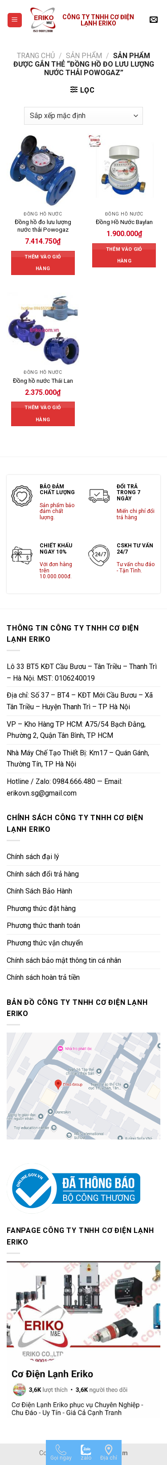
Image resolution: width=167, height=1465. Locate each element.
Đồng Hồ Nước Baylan (124, 221)
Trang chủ (36, 55)
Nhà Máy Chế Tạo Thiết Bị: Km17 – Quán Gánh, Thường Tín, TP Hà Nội (78, 759)
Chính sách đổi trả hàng (43, 874)
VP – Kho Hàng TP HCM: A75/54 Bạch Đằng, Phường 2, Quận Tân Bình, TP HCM (76, 730)
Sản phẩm (84, 55)
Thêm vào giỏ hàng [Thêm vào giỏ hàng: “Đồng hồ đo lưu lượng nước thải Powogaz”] (42, 262)
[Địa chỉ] (109, 1452)
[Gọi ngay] (61, 1452)
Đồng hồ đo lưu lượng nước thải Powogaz (43, 225)
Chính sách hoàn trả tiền (43, 977)
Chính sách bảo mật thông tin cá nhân (64, 960)
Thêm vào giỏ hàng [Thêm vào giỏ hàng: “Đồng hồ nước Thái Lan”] (42, 413)
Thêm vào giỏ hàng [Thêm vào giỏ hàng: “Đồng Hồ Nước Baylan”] (124, 255)
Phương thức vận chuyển (45, 943)
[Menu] (15, 20)
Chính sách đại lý (33, 856)
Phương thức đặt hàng (41, 908)
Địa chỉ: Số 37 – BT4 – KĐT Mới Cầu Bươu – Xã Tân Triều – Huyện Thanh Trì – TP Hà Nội (80, 701)
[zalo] (86, 1452)
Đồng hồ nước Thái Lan (43, 380)
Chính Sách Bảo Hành (39, 891)
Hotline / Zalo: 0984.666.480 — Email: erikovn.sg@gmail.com (64, 787)
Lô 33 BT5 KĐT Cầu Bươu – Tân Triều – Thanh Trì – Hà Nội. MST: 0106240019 (82, 672)
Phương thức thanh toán (43, 925)
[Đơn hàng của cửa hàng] (83, 116)
